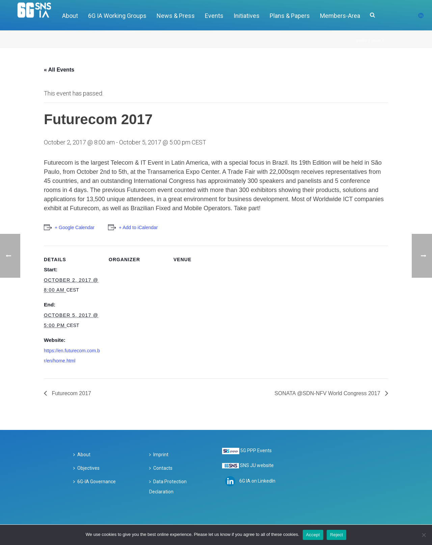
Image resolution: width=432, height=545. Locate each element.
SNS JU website (257, 465)
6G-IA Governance (94, 481)
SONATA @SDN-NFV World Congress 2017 (328, 393)
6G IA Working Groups (117, 15)
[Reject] (423, 535)
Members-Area (340, 15)
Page (376, 41)
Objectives (86, 468)
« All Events (59, 70)
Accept (313, 534)
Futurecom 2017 (70, 393)
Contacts (160, 468)
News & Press (176, 15)
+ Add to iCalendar (138, 227)
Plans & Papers (290, 15)
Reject (336, 534)
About (70, 15)
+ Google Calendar (74, 227)
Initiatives (247, 15)
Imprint (158, 454)
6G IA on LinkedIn (257, 481)
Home (362, 41)
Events (214, 15)
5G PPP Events (256, 450)
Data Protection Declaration (168, 486)
